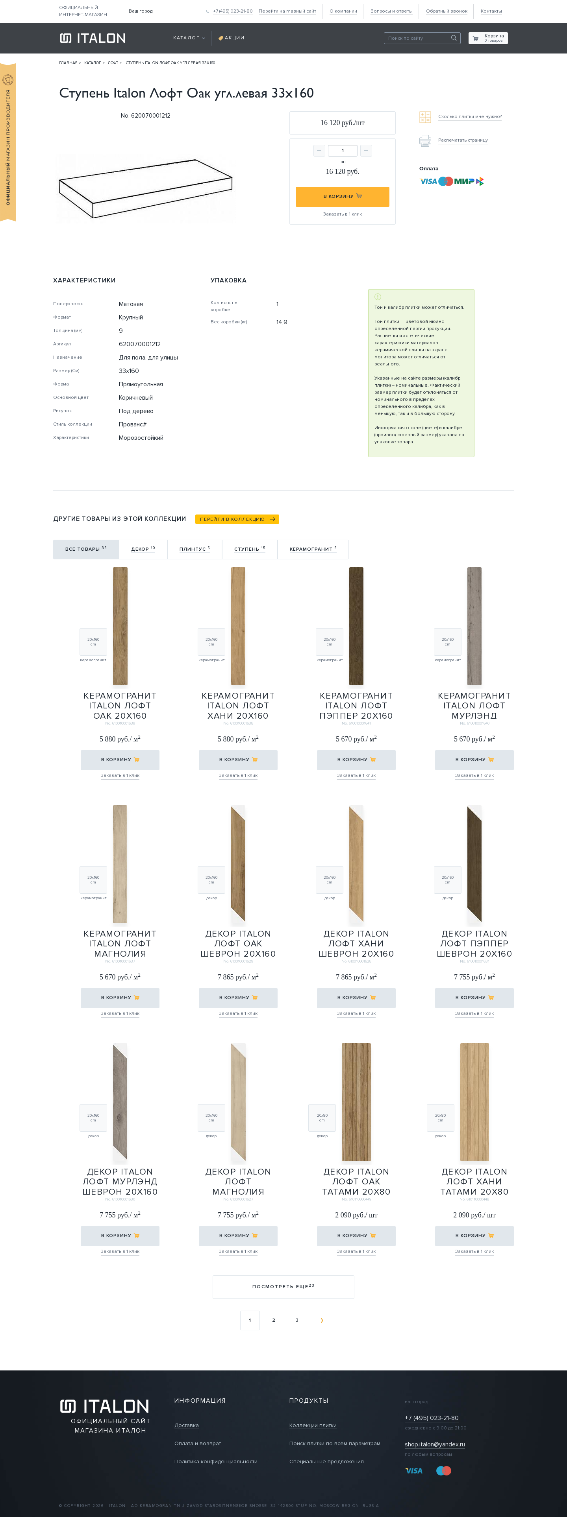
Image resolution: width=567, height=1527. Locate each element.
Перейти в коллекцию (232, 519)
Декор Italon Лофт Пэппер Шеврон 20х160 (474, 943)
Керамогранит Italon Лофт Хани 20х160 (238, 705)
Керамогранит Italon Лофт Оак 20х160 (120, 705)
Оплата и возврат (197, 1443)
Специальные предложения (326, 1461)
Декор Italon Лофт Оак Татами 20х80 (356, 1181)
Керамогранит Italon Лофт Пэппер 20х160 (356, 705)
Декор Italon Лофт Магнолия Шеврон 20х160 (238, 1181)
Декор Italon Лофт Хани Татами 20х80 (474, 1181)
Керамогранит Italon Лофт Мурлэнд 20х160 (474, 705)
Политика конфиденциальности (216, 1461)
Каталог (92, 63)
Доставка (186, 1425)
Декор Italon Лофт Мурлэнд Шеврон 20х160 (120, 1181)
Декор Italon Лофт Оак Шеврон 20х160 (238, 943)
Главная (68, 63)
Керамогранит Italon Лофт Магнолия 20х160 (120, 943)
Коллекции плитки (313, 1425)
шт (343, 162)
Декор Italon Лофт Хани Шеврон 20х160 (356, 943)
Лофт (113, 63)
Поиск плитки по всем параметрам (334, 1443)
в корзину (116, 760)
